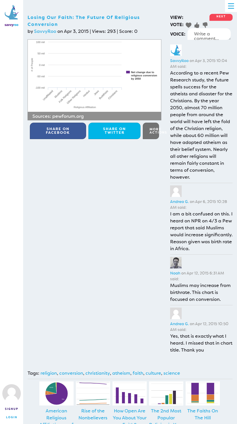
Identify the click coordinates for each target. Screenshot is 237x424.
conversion (71, 373)
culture (153, 373)
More (154, 130)
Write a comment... (209, 34)
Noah (175, 273)
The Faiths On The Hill (202, 414)
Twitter (114, 130)
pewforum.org (68, 116)
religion (49, 373)
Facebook (58, 130)
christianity (97, 373)
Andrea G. (179, 201)
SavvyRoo (45, 31)
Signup (11, 409)
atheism (121, 373)
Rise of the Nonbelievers (92, 414)
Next (221, 16)
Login (11, 417)
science (171, 373)
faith (138, 373)
